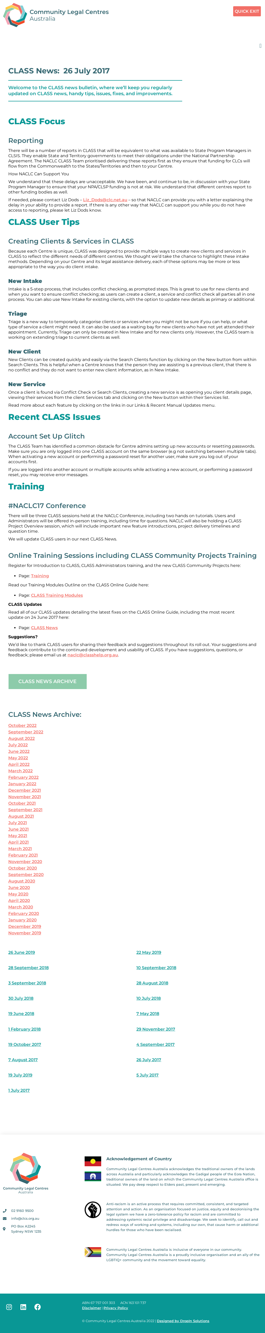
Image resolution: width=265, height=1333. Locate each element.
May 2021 (17, 835)
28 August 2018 (152, 983)
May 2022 (18, 757)
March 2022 (20, 770)
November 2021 (24, 796)
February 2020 (23, 913)
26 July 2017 (148, 1059)
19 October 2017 (24, 1044)
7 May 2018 (147, 1013)
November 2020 (25, 861)
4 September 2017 (155, 1044)
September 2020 (26, 874)
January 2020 (22, 920)
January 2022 (22, 783)
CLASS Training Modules (57, 595)
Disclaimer (91, 1308)
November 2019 (24, 933)
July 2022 (18, 744)
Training (40, 575)
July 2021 (17, 822)
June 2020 (19, 887)
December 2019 (24, 926)
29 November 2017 (155, 1029)
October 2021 (22, 803)
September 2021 (25, 809)
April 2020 (19, 900)
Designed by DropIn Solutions (183, 1321)
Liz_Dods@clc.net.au (105, 199)
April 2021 (18, 842)
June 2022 (19, 751)
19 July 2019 (20, 1075)
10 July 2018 (148, 998)
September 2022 (25, 732)
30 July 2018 (20, 998)
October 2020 (22, 868)
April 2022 (19, 764)
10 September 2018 (156, 967)
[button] (260, 45)
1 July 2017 (19, 1090)
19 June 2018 (21, 1013)
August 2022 (21, 738)
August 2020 (21, 881)
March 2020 (20, 907)
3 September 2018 (27, 983)
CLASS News (44, 627)
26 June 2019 (21, 952)
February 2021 (23, 855)
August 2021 (21, 816)
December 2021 (24, 790)
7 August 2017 (23, 1059)
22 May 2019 (148, 952)
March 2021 (20, 848)
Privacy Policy (116, 1308)
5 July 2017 (147, 1075)
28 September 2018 (28, 967)
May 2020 (18, 894)
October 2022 (22, 725)
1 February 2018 (24, 1029)
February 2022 (23, 777)
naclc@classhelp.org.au (93, 654)
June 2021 (18, 829)
